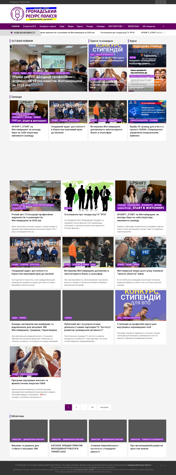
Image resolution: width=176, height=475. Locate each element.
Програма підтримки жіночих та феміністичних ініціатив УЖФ (106, 85)
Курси (80, 26)
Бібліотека (16, 439)
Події (62, 26)
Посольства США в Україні (84, 469)
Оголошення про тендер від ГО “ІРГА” (125, 33)
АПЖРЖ (16, 73)
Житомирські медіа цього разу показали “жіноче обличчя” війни (140, 272)
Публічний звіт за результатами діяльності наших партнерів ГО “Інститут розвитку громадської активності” (87, 327)
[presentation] (82, 41)
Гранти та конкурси (104, 55)
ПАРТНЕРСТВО (115, 26)
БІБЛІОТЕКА (133, 26)
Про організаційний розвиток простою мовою (146, 447)
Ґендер (89, 26)
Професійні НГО (62, 73)
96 (93, 407)
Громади (101, 26)
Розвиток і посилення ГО (152, 439)
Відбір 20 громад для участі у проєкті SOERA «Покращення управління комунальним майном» (147, 131)
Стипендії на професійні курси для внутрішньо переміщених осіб (107, 60)
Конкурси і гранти (48, 26)
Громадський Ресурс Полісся (139, 465)
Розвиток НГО (29, 26)
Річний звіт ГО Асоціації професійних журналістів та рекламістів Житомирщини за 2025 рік (60, 33)
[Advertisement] (88, 162)
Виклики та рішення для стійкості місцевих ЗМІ (25, 447)
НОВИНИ (16, 26)
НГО (29, 73)
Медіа (70, 26)
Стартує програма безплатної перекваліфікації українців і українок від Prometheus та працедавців (146, 83)
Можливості (17, 117)
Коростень (74, 120)
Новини (37, 117)
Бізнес (94, 120)
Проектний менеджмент (43, 73)
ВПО (92, 55)
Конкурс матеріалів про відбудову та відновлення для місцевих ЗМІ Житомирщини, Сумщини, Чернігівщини (34, 327)
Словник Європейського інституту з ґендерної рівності (104, 448)
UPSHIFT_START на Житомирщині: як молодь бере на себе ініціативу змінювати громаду (26, 131)
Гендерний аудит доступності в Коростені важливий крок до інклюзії (68, 129)
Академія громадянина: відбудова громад (142, 62)
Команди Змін (28, 114)
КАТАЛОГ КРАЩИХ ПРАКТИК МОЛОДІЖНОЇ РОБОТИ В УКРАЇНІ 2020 (67, 448)
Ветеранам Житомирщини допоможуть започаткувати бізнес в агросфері (106, 129)
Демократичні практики (33, 439)
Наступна (104, 407)
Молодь (28, 117)
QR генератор (149, 26)
